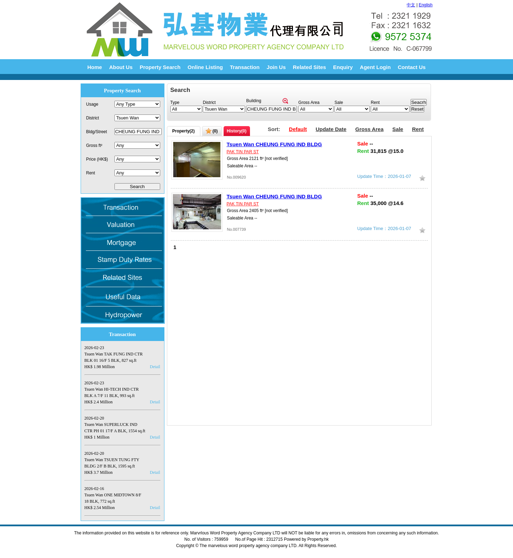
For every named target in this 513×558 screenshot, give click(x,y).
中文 (411, 4)
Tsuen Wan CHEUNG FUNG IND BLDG (274, 144)
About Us (121, 67)
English (425, 4)
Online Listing (205, 67)
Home (94, 67)
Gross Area (369, 129)
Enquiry (343, 67)
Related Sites (309, 67)
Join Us (276, 67)
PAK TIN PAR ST (243, 151)
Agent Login (375, 67)
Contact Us (412, 67)
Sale (397, 129)
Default (298, 129)
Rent (418, 129)
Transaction (244, 67)
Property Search (160, 67)
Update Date (330, 129)
